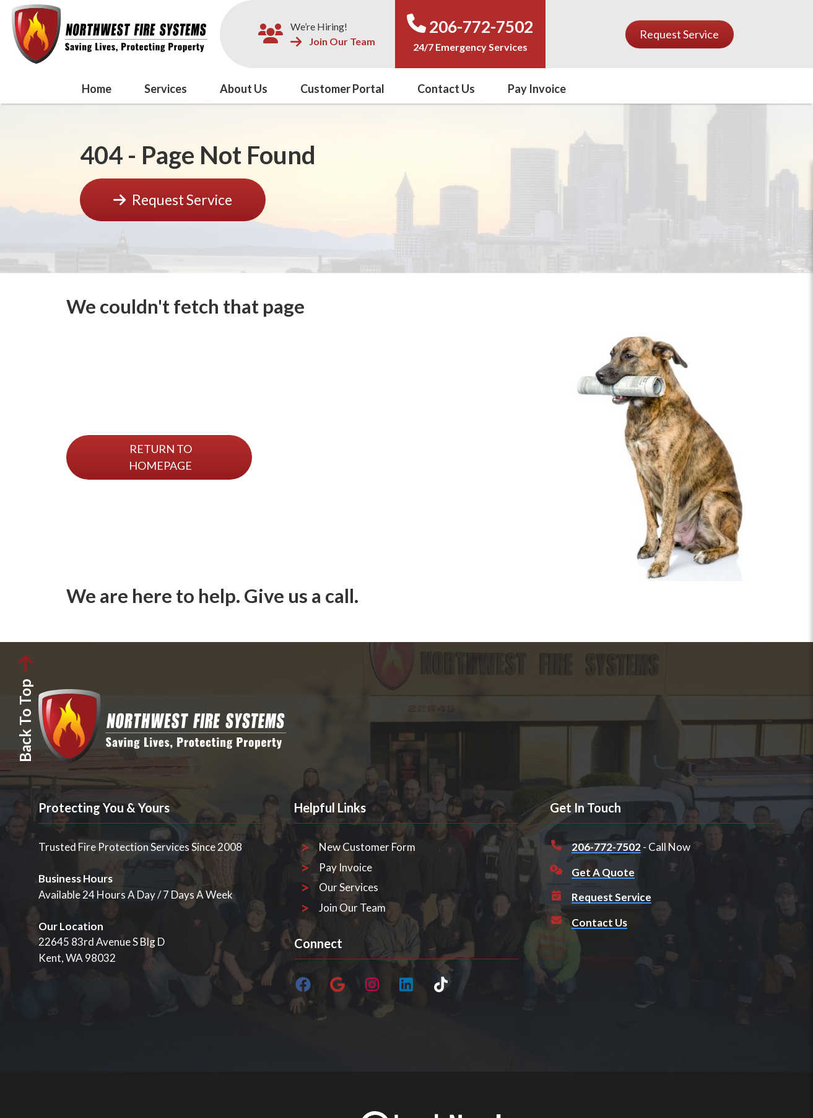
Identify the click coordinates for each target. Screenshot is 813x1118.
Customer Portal (342, 88)
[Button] (679, 34)
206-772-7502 (481, 27)
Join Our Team (332, 41)
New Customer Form (367, 846)
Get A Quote (603, 872)
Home (96, 88)
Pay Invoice (537, 88)
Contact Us (446, 88)
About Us (243, 88)
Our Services (348, 887)
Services (165, 88)
